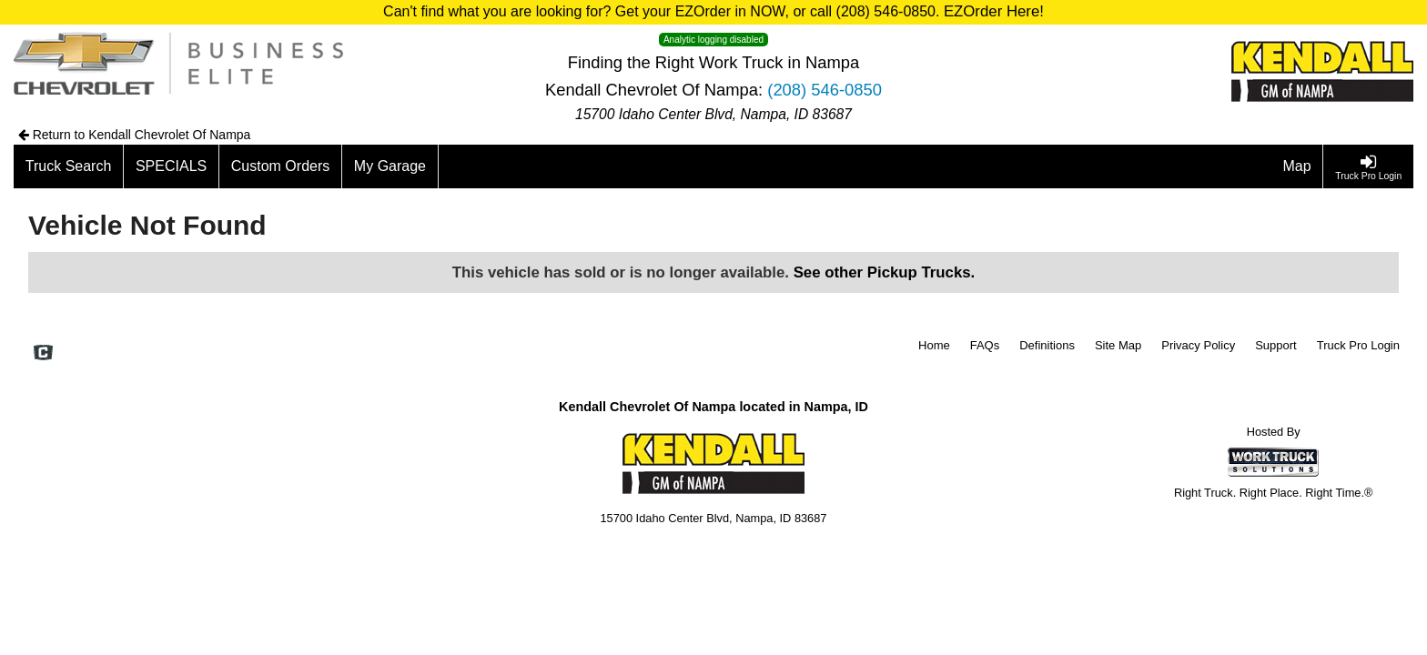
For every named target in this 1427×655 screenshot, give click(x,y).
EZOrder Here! (994, 11)
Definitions (1047, 345)
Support (1276, 345)
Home (934, 345)
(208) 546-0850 (824, 89)
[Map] (1297, 166)
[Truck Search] (69, 166)
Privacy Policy (1198, 345)
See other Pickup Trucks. (885, 272)
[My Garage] (390, 166)
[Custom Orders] (280, 166)
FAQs (985, 345)
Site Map (1118, 345)
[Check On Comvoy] (43, 354)
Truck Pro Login (1358, 345)
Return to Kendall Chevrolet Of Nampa (134, 134)
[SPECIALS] (171, 166)
